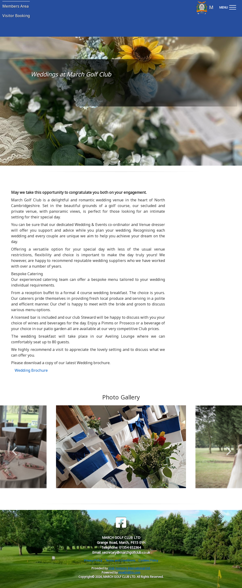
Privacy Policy (93, 560)
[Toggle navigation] (227, 6)
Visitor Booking (16, 15)
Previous (14, 448)
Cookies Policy (148, 560)
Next (227, 448)
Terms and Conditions (120, 560)
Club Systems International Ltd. (129, 568)
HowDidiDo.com (129, 572)
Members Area (15, 6)
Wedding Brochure (31, 370)
